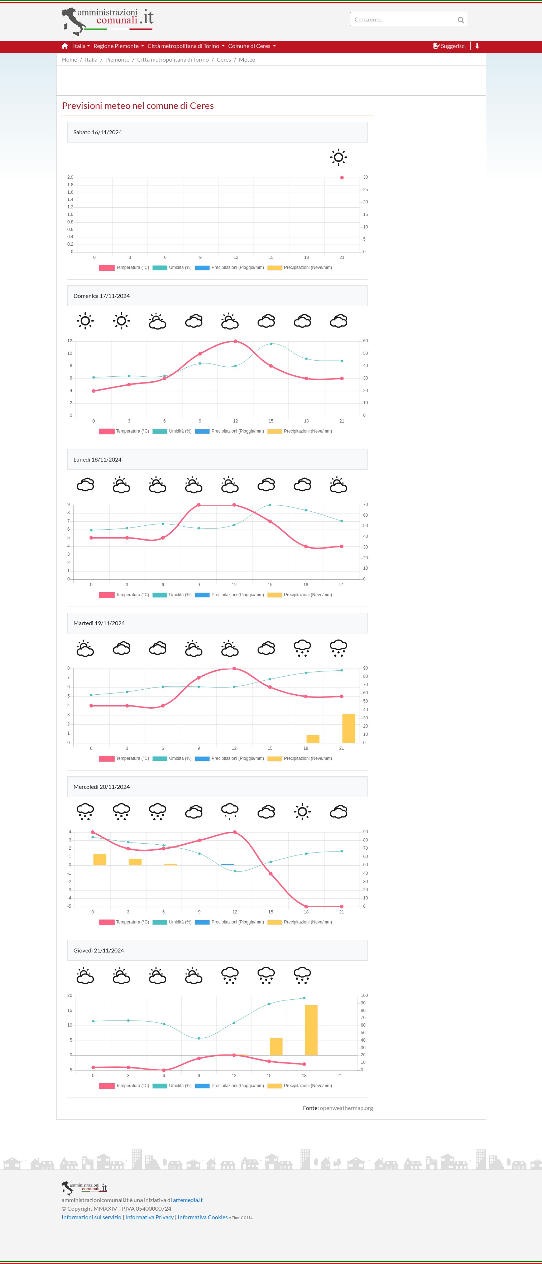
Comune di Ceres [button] (250, 45)
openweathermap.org (346, 1107)
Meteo (247, 59)
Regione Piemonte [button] (116, 45)
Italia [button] (79, 45)
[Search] (404, 19)
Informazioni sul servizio (91, 1217)
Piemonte (117, 59)
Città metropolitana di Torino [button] (184, 45)
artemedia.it (188, 1199)
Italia (91, 59)
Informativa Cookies (203, 1217)
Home (69, 59)
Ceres (224, 59)
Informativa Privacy (149, 1217)
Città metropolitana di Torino (173, 59)
